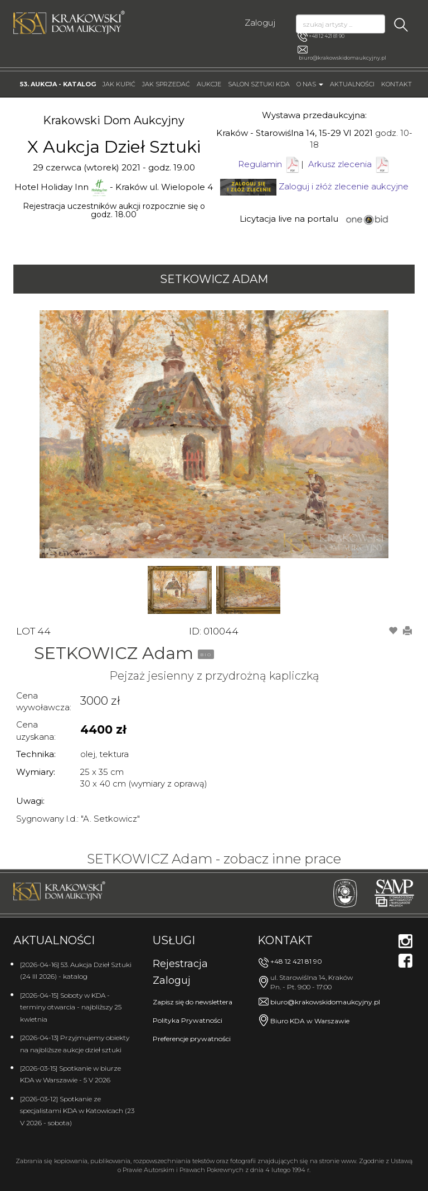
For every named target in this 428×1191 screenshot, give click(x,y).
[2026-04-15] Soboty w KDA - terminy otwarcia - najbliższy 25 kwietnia (70, 1007)
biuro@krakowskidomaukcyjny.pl (342, 58)
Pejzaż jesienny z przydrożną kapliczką (214, 675)
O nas (309, 84)
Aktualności (352, 84)
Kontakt (396, 84)
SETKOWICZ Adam (214, 279)
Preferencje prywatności (192, 1038)
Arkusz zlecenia (349, 164)
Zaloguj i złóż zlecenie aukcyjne (343, 186)
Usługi (174, 940)
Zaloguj (260, 22)
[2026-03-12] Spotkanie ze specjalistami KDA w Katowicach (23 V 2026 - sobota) (77, 1111)
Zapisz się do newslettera (192, 1002)
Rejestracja (180, 964)
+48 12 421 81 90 (321, 37)
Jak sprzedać (166, 84)
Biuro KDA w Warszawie (309, 1021)
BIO (206, 654)
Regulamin (260, 164)
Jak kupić (119, 84)
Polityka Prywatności (187, 1020)
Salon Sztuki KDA (259, 84)
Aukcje (209, 84)
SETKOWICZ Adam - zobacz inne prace (214, 859)
